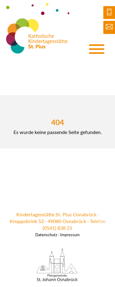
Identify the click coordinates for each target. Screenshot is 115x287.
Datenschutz (46, 234)
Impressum (70, 234)
